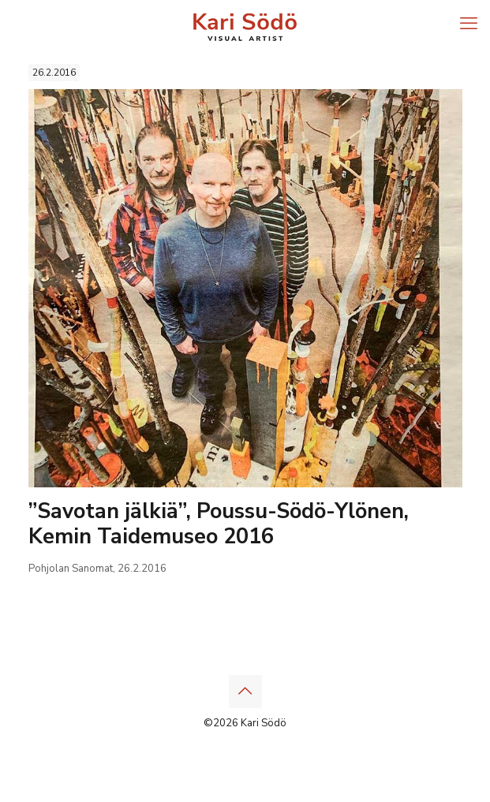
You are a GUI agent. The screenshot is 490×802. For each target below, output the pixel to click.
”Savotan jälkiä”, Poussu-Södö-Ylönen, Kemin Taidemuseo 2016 (218, 524)
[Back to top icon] (245, 691)
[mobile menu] (468, 23)
